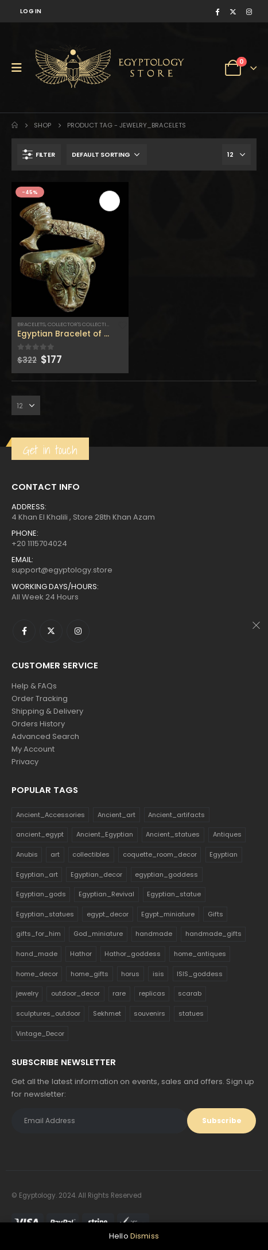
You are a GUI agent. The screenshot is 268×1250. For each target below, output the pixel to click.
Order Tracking (39, 698)
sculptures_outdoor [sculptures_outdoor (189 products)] (48, 1013)
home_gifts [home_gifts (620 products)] (89, 973)
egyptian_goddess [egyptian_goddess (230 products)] (166, 874)
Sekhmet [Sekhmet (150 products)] (107, 1013)
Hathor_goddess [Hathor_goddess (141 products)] (132, 953)
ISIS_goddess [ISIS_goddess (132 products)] (200, 973)
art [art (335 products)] (55, 854)
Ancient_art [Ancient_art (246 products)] (116, 814)
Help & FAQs (34, 685)
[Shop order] (107, 154)
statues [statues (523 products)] (191, 1013)
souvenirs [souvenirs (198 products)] (149, 1013)
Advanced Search (45, 736)
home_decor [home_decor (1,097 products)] (37, 973)
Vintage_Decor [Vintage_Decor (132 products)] (40, 1033)
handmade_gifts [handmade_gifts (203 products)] (213, 933)
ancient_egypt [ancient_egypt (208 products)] (40, 834)
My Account (33, 749)
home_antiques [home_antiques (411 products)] (200, 953)
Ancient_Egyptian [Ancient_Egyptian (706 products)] (104, 834)
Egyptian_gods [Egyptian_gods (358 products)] (41, 894)
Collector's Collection (81, 324)
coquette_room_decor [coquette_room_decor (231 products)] (160, 854)
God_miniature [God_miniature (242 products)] (98, 933)
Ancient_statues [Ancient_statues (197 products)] (173, 834)
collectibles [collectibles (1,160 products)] (91, 854)
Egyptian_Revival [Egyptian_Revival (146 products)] (106, 894)
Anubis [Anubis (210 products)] (27, 854)
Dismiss (144, 1235)
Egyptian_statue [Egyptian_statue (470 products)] (174, 894)
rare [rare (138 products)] (119, 993)
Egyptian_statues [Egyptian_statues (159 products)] (45, 914)
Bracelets (31, 324)
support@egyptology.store (61, 569)
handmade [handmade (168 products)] (153, 933)
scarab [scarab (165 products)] (189, 993)
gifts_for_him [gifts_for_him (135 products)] (38, 933)
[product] (70, 249)
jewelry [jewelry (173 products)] (27, 993)
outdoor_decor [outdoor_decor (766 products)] (75, 993)
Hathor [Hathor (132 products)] (81, 953)
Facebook (24, 631)
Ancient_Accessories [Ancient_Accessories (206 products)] (50, 814)
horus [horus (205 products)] (130, 973)
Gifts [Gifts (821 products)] (215, 914)
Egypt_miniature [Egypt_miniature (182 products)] (168, 914)
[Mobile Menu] (20, 68)
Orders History (38, 723)
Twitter (51, 631)
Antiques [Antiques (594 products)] (227, 834)
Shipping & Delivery (47, 711)
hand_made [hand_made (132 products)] (36, 953)
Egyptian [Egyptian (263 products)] (223, 854)
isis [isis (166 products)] (158, 973)
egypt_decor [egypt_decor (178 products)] (108, 914)
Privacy (24, 761)
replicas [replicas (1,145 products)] (152, 993)
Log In (31, 11)
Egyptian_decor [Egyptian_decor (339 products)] (96, 874)
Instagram (78, 631)
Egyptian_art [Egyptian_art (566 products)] (37, 874)
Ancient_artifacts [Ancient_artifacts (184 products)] (176, 814)
